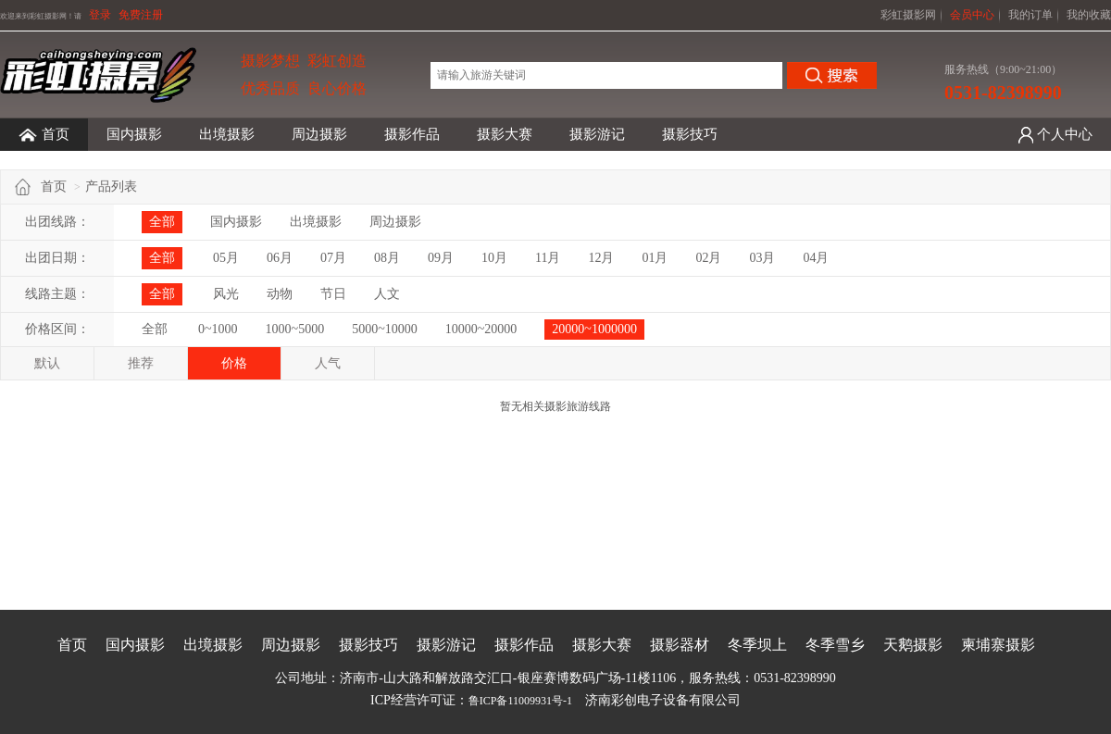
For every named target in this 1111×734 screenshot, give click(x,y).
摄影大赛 (504, 134)
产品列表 (111, 186)
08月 (387, 258)
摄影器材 (679, 645)
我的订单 (1030, 14)
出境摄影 (227, 134)
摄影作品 (412, 134)
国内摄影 (134, 134)
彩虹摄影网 (908, 14)
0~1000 (218, 329)
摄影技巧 (690, 134)
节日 (333, 294)
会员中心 (972, 14)
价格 (234, 363)
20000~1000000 (594, 329)
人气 (328, 363)
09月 (441, 258)
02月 (708, 258)
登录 (100, 14)
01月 (655, 258)
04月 (816, 258)
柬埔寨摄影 (998, 645)
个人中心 (1064, 134)
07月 (333, 258)
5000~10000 (385, 329)
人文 (387, 294)
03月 (762, 258)
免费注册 (141, 14)
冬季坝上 (757, 645)
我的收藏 (1089, 14)
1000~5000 (295, 329)
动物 (280, 294)
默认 (47, 363)
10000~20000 (481, 329)
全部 (162, 222)
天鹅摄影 (912, 645)
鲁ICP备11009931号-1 (520, 700)
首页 (44, 134)
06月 (280, 258)
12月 (601, 258)
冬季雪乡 (835, 645)
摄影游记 (597, 134)
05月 (226, 258)
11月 (547, 258)
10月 (494, 258)
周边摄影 (319, 134)
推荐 (141, 363)
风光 (226, 294)
